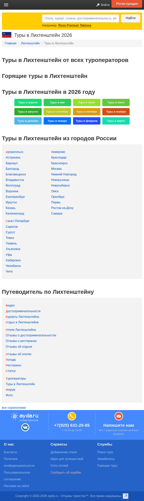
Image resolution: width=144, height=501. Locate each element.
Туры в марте (116, 120)
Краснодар (59, 157)
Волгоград (13, 185)
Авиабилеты (106, 459)
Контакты (10, 452)
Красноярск (59, 163)
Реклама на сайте (16, 486)
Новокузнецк (60, 180)
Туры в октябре (86, 111)
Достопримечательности (23, 311)
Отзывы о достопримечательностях (31, 335)
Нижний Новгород (63, 174)
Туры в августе (28, 111)
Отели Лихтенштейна (21, 329)
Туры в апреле (28, 102)
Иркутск (11, 202)
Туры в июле (115, 102)
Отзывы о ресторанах (21, 341)
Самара (56, 213)
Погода (11, 359)
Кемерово (58, 152)
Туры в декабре (28, 120)
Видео (10, 305)
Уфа (9, 254)
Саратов (12, 226)
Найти (130, 18)
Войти (102, 5)
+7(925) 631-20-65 (72, 425)
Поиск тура (105, 452)
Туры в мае (57, 102)
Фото (9, 395)
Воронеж (12, 191)
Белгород (12, 168)
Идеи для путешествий (66, 459)
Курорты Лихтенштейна (22, 316)
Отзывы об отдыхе (19, 346)
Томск (10, 237)
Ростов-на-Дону (62, 208)
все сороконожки (14, 407)
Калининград (15, 213)
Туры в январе (57, 120)
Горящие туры (107, 465)
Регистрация (127, 4)
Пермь (56, 202)
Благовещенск (16, 174)
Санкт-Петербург (18, 221)
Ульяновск (13, 249)
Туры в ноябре (116, 111)
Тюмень (11, 243)
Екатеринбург (15, 196)
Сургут (10, 232)
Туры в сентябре (57, 111)
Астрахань (13, 157)
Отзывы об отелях (19, 354)
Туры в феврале (87, 120)
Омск (55, 191)
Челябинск (13, 265)
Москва (56, 168)
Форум (10, 389)
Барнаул (12, 163)
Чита (9, 271)
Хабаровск (13, 260)
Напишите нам (118, 425)
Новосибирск (60, 185)
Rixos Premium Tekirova (74, 25)
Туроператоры (16, 378)
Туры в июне (86, 102)
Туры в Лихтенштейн (20, 384)
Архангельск (14, 152)
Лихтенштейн (30, 43)
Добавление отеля (63, 452)
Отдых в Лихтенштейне (22, 322)
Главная (10, 43)
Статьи (10, 370)
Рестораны (13, 365)
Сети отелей (59, 465)
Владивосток (15, 180)
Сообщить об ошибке (65, 472)
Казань (10, 208)
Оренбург (58, 196)
